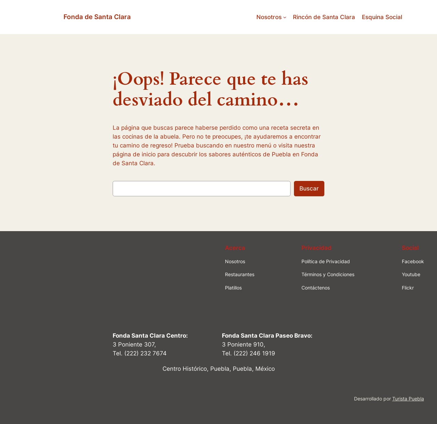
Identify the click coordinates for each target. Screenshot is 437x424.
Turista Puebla (408, 398)
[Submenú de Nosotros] (284, 17)
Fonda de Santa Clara (97, 17)
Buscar (309, 188)
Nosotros (269, 17)
